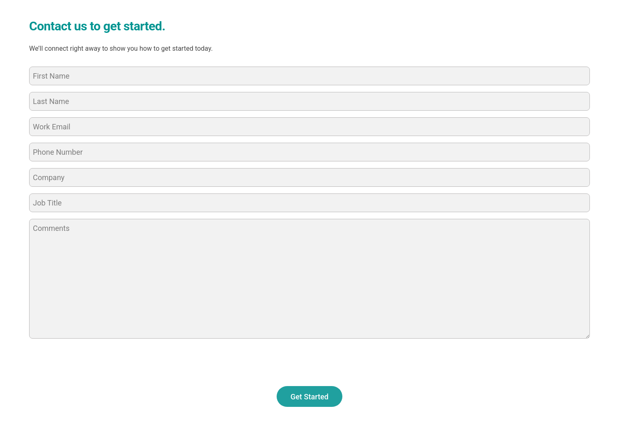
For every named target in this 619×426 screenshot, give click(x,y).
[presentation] (92, 361)
